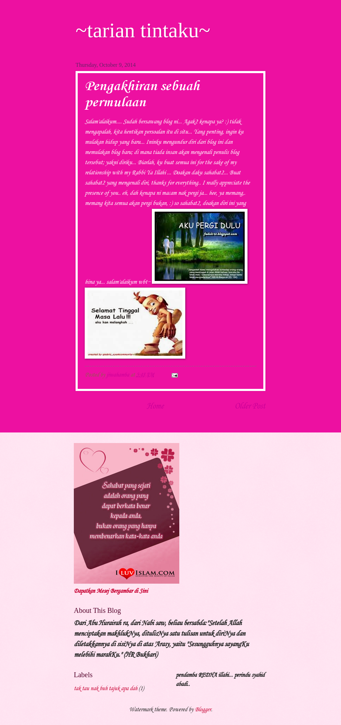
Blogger (203, 709)
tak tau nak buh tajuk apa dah (105, 688)
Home (155, 406)
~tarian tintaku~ (143, 30)
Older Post (249, 406)
